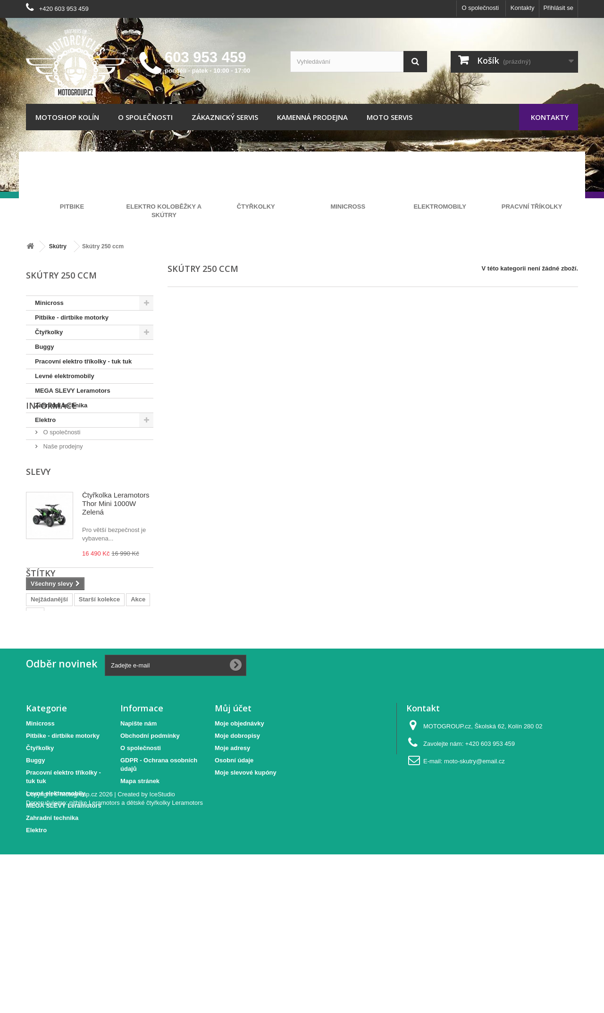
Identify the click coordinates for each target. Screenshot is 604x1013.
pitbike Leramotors (94, 961)
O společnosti (480, 7)
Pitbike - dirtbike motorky (72, 317)
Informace (51, 453)
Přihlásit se (558, 7)
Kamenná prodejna (312, 117)
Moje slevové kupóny (246, 878)
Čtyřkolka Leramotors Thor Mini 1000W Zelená (116, 555)
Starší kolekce (99, 694)
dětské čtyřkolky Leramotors (164, 961)
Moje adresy (232, 854)
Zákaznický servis (225, 117)
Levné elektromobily (64, 376)
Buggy (44, 346)
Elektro (45, 419)
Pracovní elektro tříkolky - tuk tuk (83, 361)
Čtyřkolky (49, 332)
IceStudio (162, 952)
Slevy (38, 524)
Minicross (49, 302)
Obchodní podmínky (150, 841)
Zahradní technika (61, 405)
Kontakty (523, 7)
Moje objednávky (239, 829)
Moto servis (389, 117)
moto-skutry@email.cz (474, 867)
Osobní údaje (234, 866)
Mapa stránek (139, 887)
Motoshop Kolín (67, 117)
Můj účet (233, 814)
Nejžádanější (49, 694)
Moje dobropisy (237, 841)
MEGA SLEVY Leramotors (72, 390)
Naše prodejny (62, 490)
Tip (35, 708)
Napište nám (138, 829)
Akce (138, 694)
